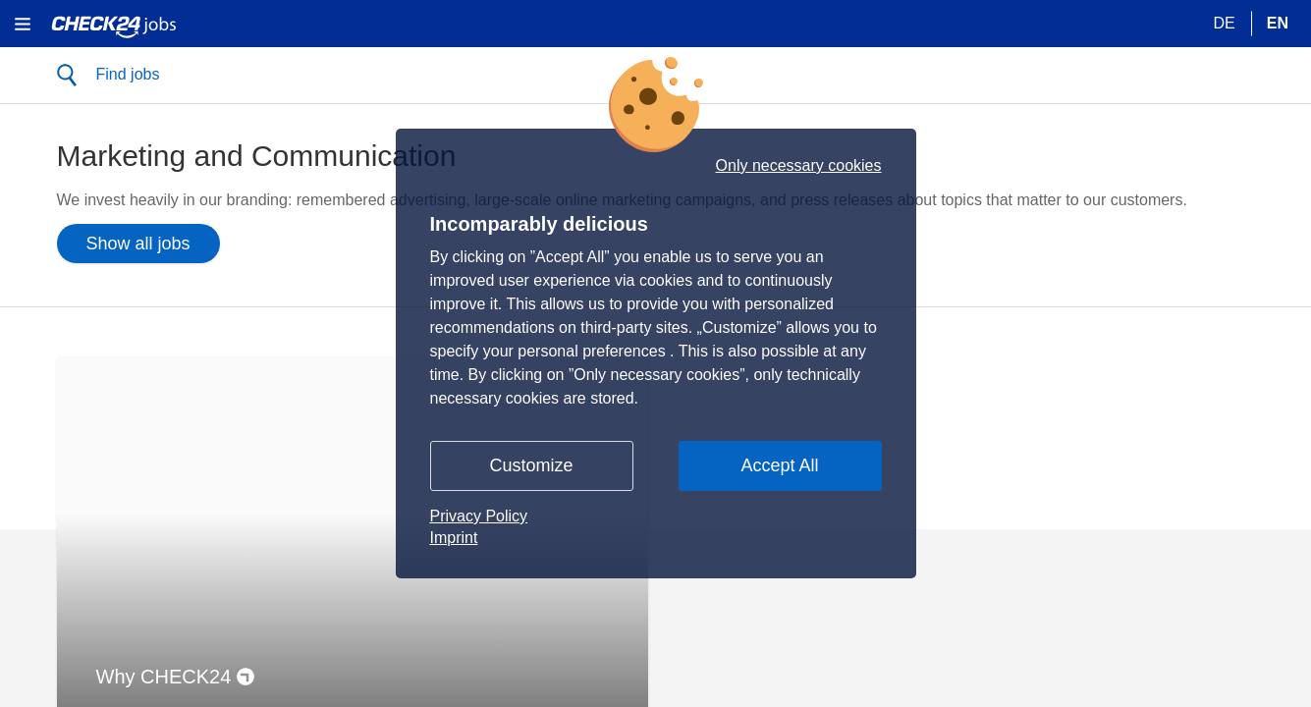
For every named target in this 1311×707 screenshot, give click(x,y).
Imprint (454, 537)
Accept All (779, 465)
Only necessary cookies (799, 166)
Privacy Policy (479, 516)
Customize (531, 465)
